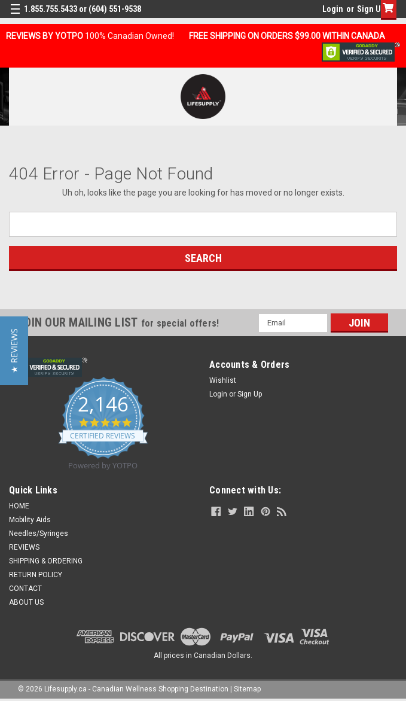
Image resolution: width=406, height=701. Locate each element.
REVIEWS (24, 547)
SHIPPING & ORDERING (46, 561)
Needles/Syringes (38, 533)
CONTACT (25, 588)
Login (332, 9)
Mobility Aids (30, 520)
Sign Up (371, 9)
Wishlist (222, 380)
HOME (19, 506)
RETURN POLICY (35, 575)
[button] (14, 350)
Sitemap (247, 689)
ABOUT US (26, 602)
